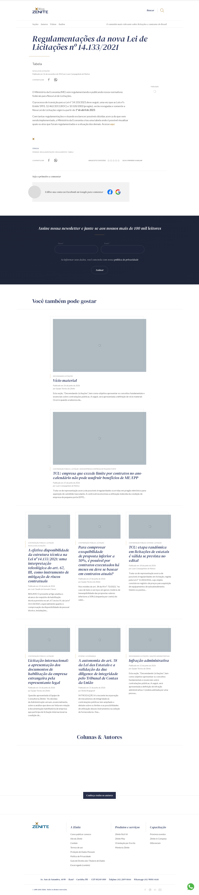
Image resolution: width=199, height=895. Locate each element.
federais (35, 152)
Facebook (110, 192)
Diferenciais (155, 843)
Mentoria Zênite (122, 847)
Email (106, 243)
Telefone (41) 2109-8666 (120, 879)
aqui (112, 124)
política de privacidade (126, 259)
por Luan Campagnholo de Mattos (76, 74)
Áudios (61, 24)
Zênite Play (120, 838)
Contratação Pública (61, 469)
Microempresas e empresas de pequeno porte (97, 469)
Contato (74, 843)
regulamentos (61, 152)
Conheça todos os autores (99, 795)
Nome (60, 243)
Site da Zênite (76, 838)
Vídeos (53, 24)
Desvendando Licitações (63, 376)
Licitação (75, 469)
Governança (90, 656)
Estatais (150, 543)
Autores (44, 24)
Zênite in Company (158, 838)
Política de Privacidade (80, 856)
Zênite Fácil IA (121, 834)
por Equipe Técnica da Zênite (64, 388)
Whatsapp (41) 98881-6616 (146, 879)
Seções (35, 24)
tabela (70, 152)
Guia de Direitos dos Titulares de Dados (87, 860)
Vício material (65, 380)
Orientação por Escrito (125, 843)
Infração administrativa (149, 660)
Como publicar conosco (80, 834)
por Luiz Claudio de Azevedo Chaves (42, 589)
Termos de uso (76, 847)
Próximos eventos (158, 834)
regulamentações (47, 152)
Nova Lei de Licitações (41, 71)
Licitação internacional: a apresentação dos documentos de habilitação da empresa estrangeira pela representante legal (48, 671)
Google (118, 192)
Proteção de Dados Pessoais (82, 852)
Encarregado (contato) (80, 865)
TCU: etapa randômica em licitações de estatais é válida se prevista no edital (149, 554)
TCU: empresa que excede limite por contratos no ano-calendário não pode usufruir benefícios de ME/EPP (97, 475)
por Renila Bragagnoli (86, 690)
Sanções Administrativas (159, 656)
